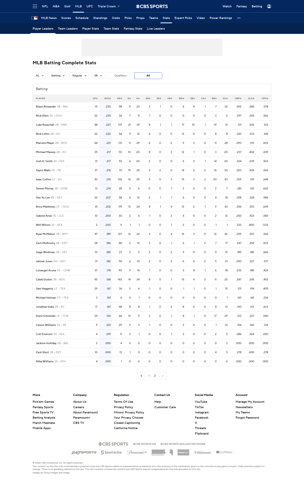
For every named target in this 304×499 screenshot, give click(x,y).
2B (148, 98)
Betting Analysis (44, 418)
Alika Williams (45, 361)
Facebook (201, 418)
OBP (238, 98)
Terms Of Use (123, 402)
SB (192, 98)
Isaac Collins (43, 179)
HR (169, 98)
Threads (200, 428)
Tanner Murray (45, 188)
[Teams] (153, 18)
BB (214, 98)
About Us (79, 402)
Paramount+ (81, 418)
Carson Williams (46, 325)
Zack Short (42, 352)
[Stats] (166, 18)
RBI (181, 98)
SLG (251, 98)
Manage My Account (250, 402)
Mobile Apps (42, 428)
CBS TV (78, 423)
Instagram (202, 412)
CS (203, 98)
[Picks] (128, 18)
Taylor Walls (43, 170)
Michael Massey (45, 152)
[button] (239, 18)
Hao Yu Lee (43, 197)
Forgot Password (247, 418)
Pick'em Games (43, 402)
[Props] (140, 18)
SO (225, 98)
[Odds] (116, 18)
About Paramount (85, 412)
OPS (265, 98)
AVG (107, 98)
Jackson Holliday (46, 343)
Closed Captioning (127, 423)
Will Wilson (43, 225)
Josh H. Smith (44, 161)
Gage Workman (45, 252)
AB (119, 98)
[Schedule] (82, 18)
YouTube (201, 402)
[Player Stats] (90, 28)
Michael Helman (46, 298)
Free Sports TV (43, 412)
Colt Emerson (44, 334)
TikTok (199, 407)
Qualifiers (120, 75)
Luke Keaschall (45, 125)
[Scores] (66, 18)
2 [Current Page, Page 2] (155, 376)
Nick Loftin (42, 134)
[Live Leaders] (156, 28)
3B (158, 98)
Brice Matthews (45, 207)
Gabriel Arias (44, 216)
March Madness (44, 423)
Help (157, 402)
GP (95, 98)
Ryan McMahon (45, 234)
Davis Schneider (46, 316)
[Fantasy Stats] (133, 28)
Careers (78, 407)
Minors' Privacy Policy (129, 412)
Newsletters (244, 407)
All (148, 75)
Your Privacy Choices (128, 418)
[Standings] (100, 18)
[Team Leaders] (68, 28)
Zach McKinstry (45, 243)
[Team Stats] (111, 28)
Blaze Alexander (46, 106)
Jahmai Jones (44, 261)
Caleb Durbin (44, 279)
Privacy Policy (123, 407)
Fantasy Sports (43, 407)
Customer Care (165, 407)
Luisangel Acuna (46, 270)
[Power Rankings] (220, 18)
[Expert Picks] (183, 18)
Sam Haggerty (44, 288)
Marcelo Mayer (45, 143)
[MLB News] (49, 18)
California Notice (126, 428)
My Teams (243, 412)
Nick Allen (42, 116)
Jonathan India (45, 307)
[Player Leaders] (43, 28)
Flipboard (202, 433)
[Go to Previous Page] (141, 376)
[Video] (200, 18)
